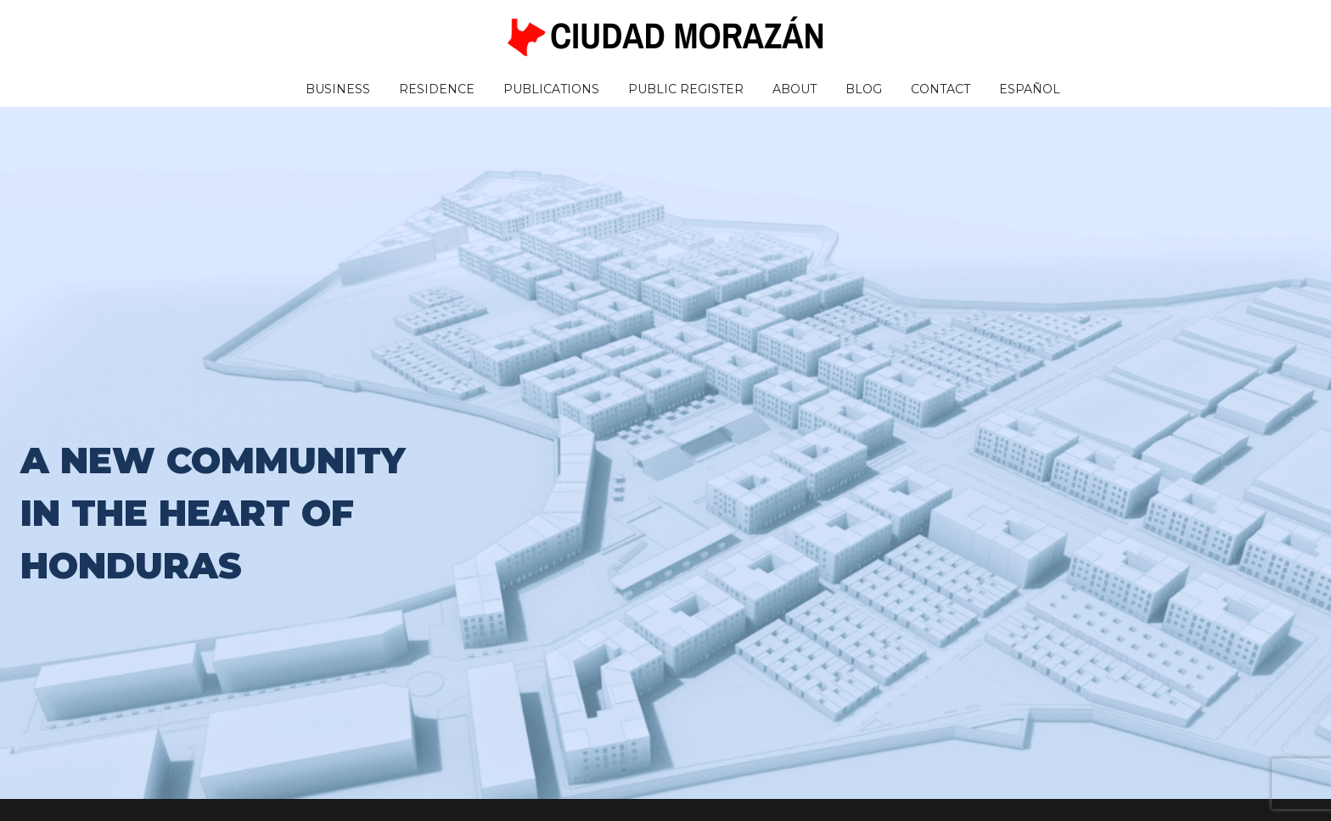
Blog (863, 89)
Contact (940, 89)
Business (338, 89)
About (794, 89)
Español (1029, 89)
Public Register (686, 89)
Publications (551, 89)
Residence (437, 89)
